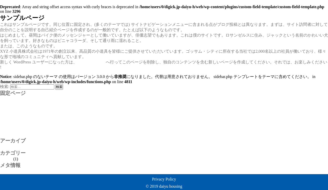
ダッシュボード (91, 62)
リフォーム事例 (14, 123)
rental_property (12, 108)
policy (5, 99)
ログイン (8, 171)
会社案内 (8, 129)
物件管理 (8, 134)
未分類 (6, 159)
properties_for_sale (16, 103)
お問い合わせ (12, 113)
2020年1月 (9, 146)
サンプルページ (14, 118)
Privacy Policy (164, 179)
